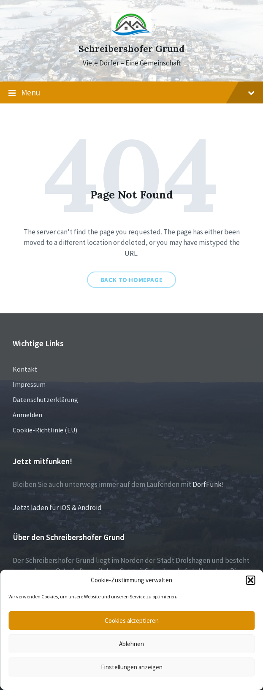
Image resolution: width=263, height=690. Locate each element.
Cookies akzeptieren (132, 621)
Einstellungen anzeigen (132, 667)
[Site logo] (131, 33)
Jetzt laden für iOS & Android (57, 507)
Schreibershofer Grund (131, 48)
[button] (250, 580)
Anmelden (27, 414)
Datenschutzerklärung (45, 399)
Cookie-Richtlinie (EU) (45, 430)
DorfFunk (207, 484)
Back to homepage (131, 280)
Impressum (29, 384)
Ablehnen (131, 644)
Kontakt (25, 369)
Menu (131, 92)
